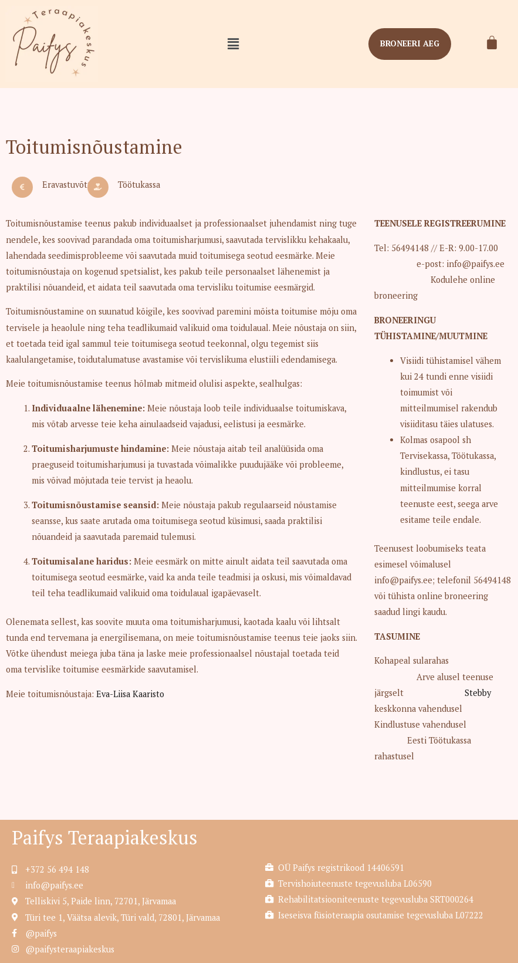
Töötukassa (139, 184)
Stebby (476, 692)
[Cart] (492, 42)
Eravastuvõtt (66, 184)
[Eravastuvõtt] (22, 187)
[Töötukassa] (98, 187)
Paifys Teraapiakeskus (105, 837)
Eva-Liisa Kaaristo (130, 694)
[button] (233, 44)
